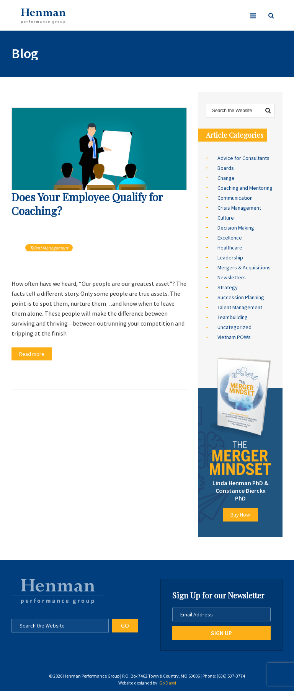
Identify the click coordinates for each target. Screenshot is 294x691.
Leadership (230, 257)
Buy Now (240, 514)
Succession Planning (240, 297)
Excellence (229, 237)
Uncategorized (234, 327)
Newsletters (231, 277)
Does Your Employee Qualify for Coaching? (87, 204)
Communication (235, 197)
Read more (31, 353)
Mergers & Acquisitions (244, 267)
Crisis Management (239, 207)
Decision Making (235, 227)
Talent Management (49, 248)
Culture (225, 217)
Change (226, 177)
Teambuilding (232, 317)
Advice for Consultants (243, 158)
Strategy (227, 287)
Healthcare (229, 247)
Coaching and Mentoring (245, 187)
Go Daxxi (167, 683)
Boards (225, 168)
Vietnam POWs (234, 337)
